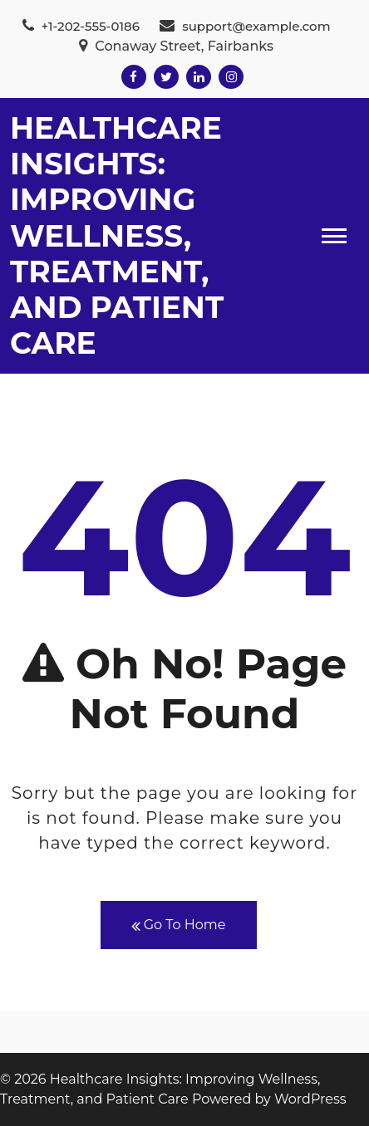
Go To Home (178, 925)
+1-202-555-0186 (81, 26)
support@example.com (245, 26)
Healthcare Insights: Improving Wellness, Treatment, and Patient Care (117, 235)
